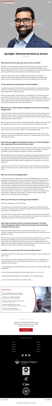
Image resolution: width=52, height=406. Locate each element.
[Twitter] (23, 355)
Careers (38, 349)
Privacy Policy (4, 399)
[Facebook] (29, 355)
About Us (38, 342)
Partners (14, 347)
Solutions (14, 349)
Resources (38, 351)
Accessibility (48, 399)
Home (13, 342)
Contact (38, 344)
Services (14, 344)
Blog (38, 347)
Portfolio (14, 351)
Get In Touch (26, 330)
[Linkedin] (26, 355)
